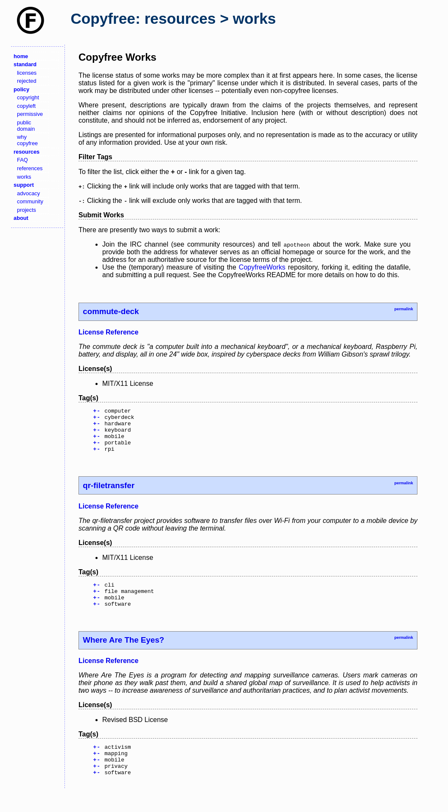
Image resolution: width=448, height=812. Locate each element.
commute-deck (111, 311)
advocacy (28, 193)
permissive (30, 114)
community (30, 201)
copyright (28, 97)
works (24, 177)
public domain (26, 125)
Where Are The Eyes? (123, 653)
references (29, 168)
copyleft (26, 106)
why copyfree (27, 140)
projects (26, 210)
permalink (403, 309)
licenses (26, 73)
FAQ (22, 160)
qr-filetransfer (108, 494)
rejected (26, 81)
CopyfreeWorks (262, 267)
